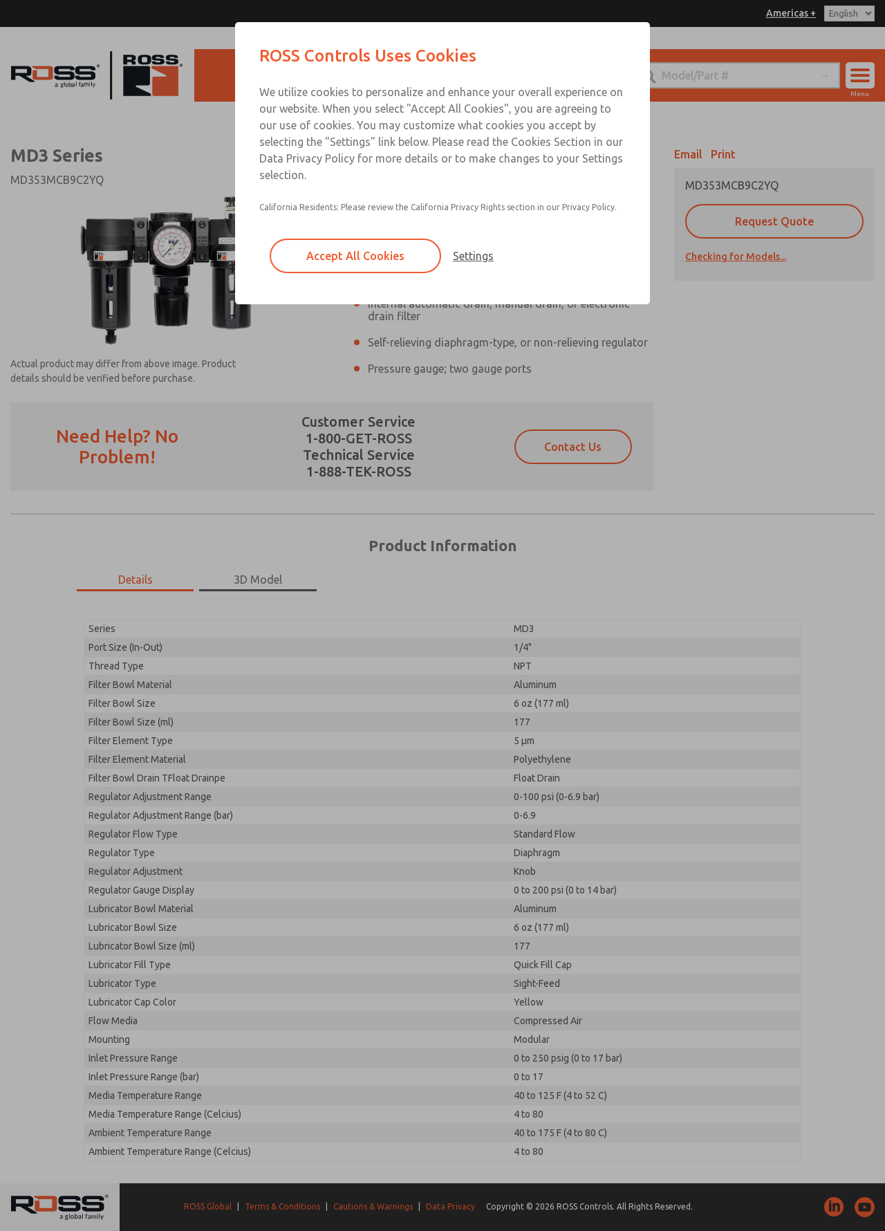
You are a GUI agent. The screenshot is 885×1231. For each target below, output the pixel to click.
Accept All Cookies (355, 256)
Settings (473, 256)
